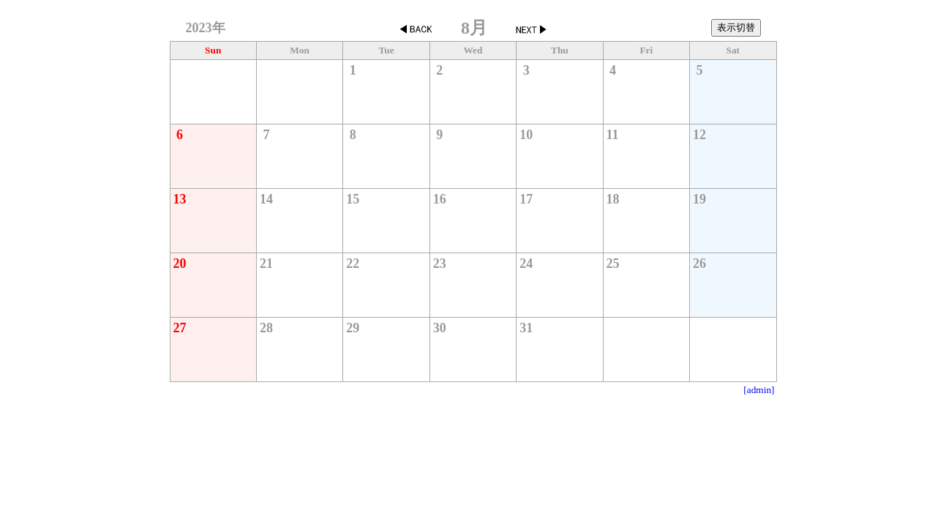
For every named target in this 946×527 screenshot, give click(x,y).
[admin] (758, 389)
